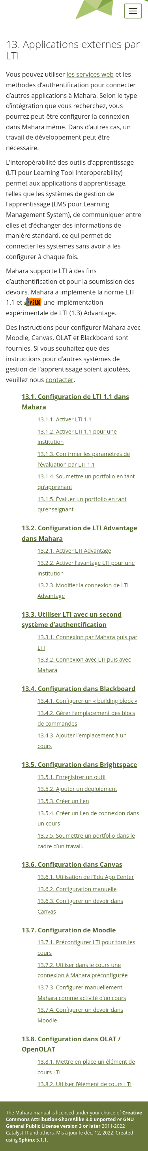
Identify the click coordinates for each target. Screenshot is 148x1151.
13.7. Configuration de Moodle (69, 930)
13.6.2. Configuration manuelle (76, 889)
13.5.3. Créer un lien (63, 801)
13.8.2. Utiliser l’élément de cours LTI (84, 1084)
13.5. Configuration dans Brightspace (79, 764)
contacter (60, 379)
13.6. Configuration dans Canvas (72, 864)
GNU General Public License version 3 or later (70, 1122)
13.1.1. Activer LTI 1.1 (64, 419)
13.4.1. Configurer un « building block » (87, 700)
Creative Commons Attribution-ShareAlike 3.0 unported (74, 1116)
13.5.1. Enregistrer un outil (71, 777)
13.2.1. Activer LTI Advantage (74, 550)
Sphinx (27, 1139)
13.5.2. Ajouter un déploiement (77, 788)
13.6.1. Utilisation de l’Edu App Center (85, 877)
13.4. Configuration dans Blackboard (78, 688)
